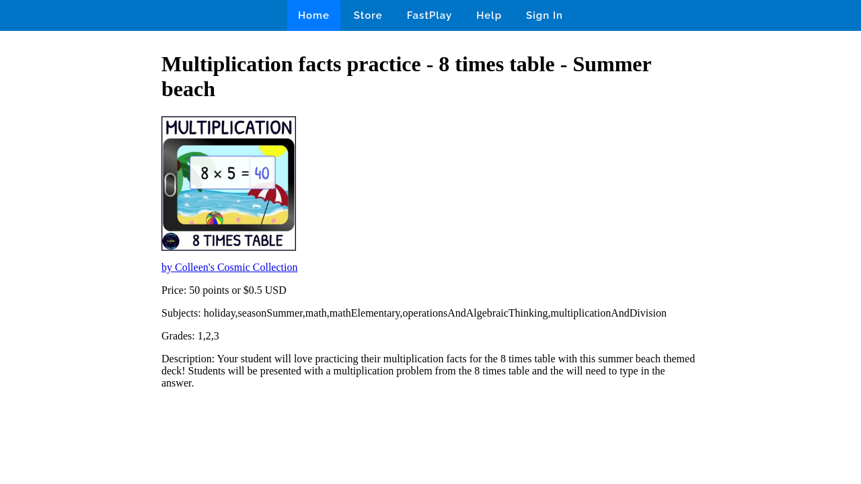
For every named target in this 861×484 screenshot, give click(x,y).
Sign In (544, 15)
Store (368, 15)
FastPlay (430, 15)
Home (314, 15)
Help (489, 15)
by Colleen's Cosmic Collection (229, 267)
